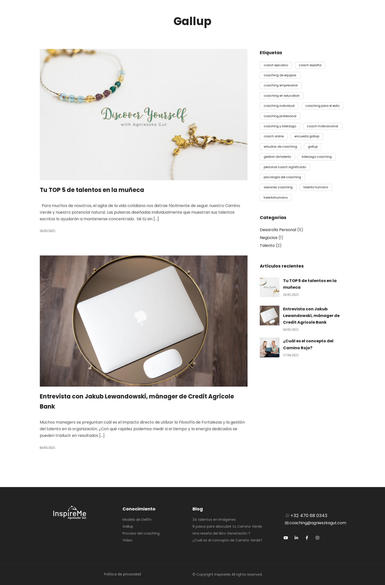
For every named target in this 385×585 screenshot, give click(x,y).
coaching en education (282, 96)
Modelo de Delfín (137, 519)
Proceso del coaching (141, 533)
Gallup (128, 526)
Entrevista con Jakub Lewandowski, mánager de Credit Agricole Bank (311, 315)
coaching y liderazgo (280, 126)
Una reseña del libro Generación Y (221, 533)
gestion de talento (277, 157)
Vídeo (127, 540)
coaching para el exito (322, 106)
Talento (267, 245)
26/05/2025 (47, 231)
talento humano (315, 187)
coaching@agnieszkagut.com (317, 523)
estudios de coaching (280, 146)
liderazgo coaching (317, 157)
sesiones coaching (278, 187)
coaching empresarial (281, 85)
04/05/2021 (47, 448)
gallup (313, 146)
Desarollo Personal (278, 230)
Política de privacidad (122, 574)
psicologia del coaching (282, 177)
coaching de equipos (280, 75)
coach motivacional (322, 126)
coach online (274, 136)
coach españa (310, 65)
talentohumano (276, 197)
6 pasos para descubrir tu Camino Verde (227, 526)
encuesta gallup (306, 136)
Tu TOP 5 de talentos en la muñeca (92, 190)
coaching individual (279, 106)
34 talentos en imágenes (214, 519)
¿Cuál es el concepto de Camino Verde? (227, 540)
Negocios (268, 237)
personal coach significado (285, 167)
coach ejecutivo (276, 65)
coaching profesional (280, 116)
